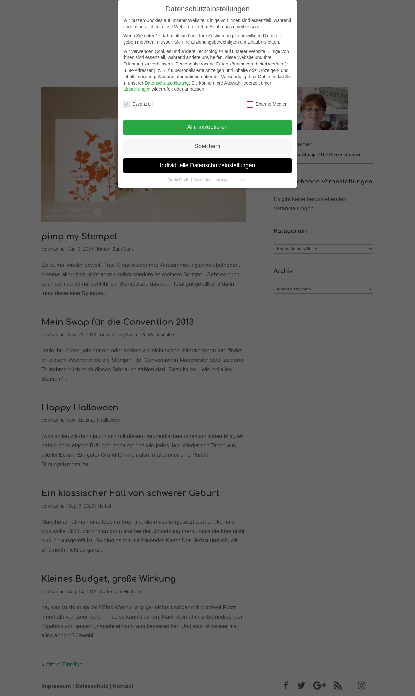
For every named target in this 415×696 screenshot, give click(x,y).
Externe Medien (267, 102)
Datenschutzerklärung (167, 80)
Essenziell (138, 102)
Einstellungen (136, 86)
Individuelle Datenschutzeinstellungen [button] (207, 162)
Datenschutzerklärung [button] (211, 177)
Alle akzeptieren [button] (207, 124)
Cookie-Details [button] (178, 177)
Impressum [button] (239, 177)
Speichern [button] (207, 143)
